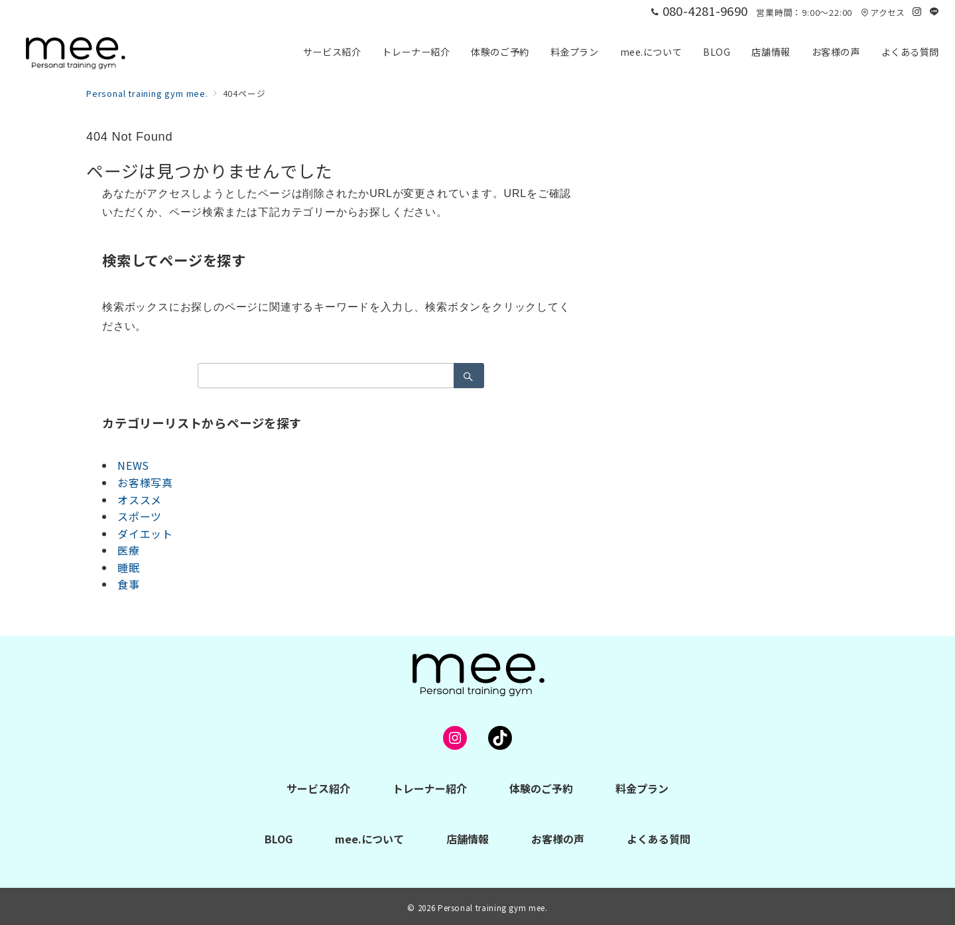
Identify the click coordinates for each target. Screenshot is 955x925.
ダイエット (145, 533)
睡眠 (128, 567)
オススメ (139, 500)
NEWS (133, 465)
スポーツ (139, 516)
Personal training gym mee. (493, 907)
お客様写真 (145, 482)
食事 (128, 584)
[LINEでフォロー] (934, 11)
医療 (128, 550)
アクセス (883, 12)
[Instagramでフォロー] (917, 11)
